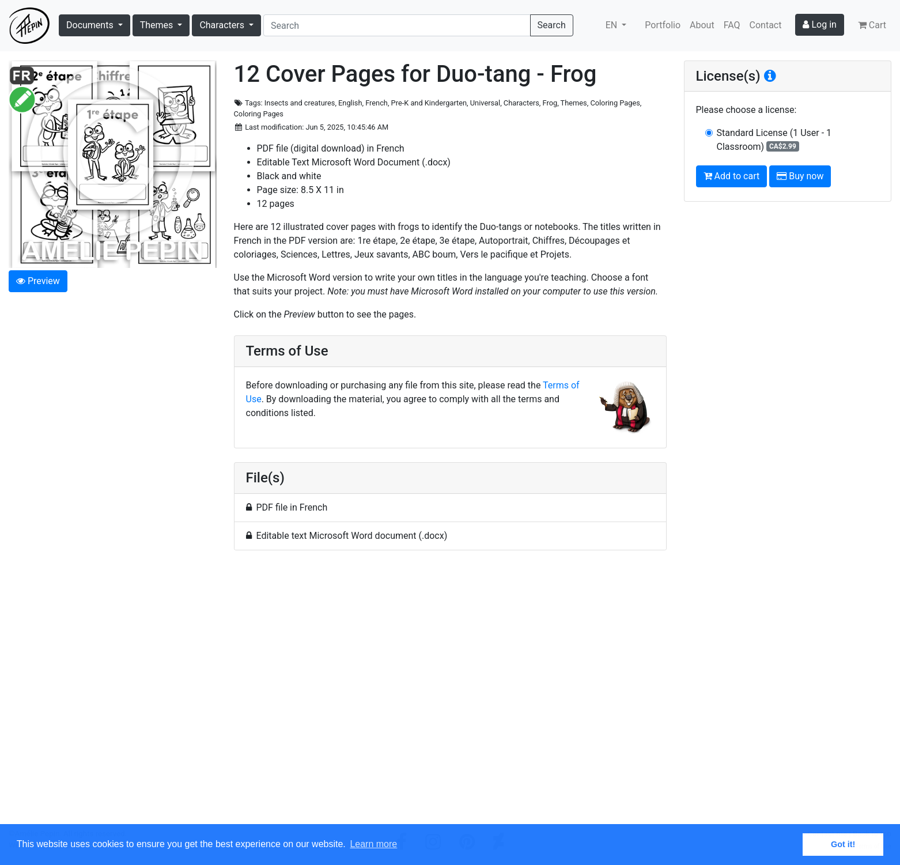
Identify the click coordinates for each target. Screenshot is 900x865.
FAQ (732, 25)
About (702, 25)
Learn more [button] (373, 844)
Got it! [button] (843, 844)
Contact (766, 25)
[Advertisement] (450, 694)
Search (552, 25)
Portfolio (662, 25)
